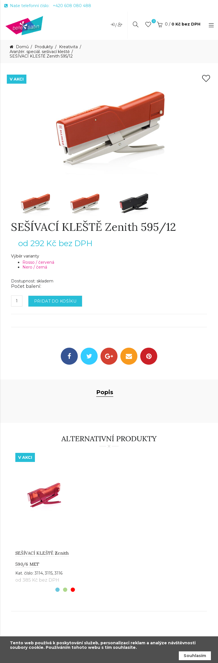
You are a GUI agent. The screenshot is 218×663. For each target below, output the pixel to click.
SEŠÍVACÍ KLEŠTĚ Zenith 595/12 (41, 56)
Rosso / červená (38, 262)
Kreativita (68, 47)
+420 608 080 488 (72, 5)
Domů (22, 47)
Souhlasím (195, 655)
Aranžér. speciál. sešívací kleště (40, 51)
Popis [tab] (104, 392)
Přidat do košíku (55, 301)
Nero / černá (34, 267)
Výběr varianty (25, 256)
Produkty (44, 47)
